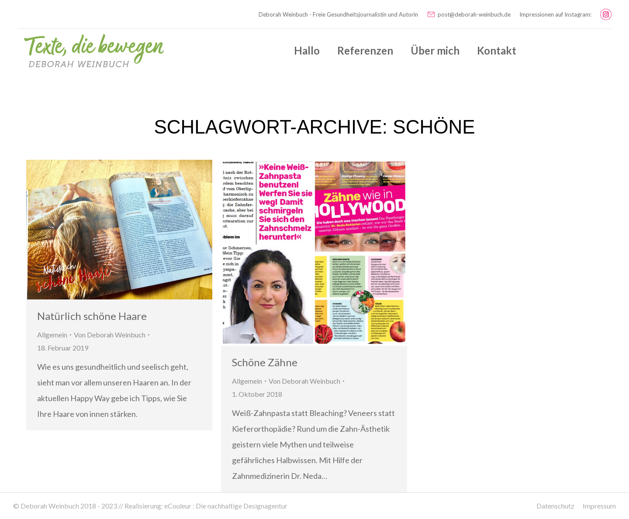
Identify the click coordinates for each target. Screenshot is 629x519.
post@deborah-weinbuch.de (469, 14)
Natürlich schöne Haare (92, 315)
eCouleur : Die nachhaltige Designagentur (225, 506)
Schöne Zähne (264, 362)
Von (109, 334)
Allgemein (52, 334)
